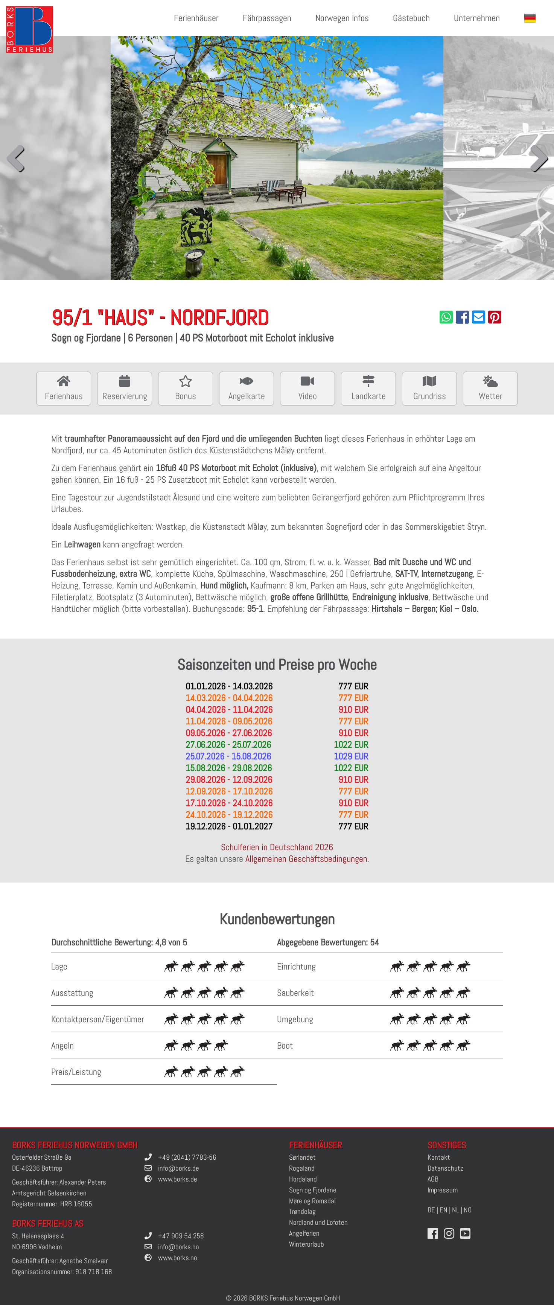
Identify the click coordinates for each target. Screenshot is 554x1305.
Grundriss (429, 388)
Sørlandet (302, 1157)
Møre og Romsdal (312, 1201)
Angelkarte (246, 388)
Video (307, 388)
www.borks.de (177, 1179)
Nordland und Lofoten (318, 1222)
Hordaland (303, 1179)
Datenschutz (445, 1168)
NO (468, 1210)
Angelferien (304, 1233)
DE (431, 1210)
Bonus (185, 388)
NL (455, 1210)
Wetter (490, 388)
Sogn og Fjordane (312, 1190)
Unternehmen (477, 18)
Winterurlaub (306, 1244)
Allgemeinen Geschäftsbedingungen (306, 858)
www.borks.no (177, 1257)
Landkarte (368, 388)
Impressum (443, 1190)
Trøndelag (302, 1211)
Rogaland (302, 1168)
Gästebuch (411, 18)
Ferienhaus (64, 388)
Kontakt (439, 1157)
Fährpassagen (267, 18)
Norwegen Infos (342, 18)
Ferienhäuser (196, 18)
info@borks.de (178, 1168)
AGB (433, 1179)
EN (443, 1210)
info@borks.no (178, 1247)
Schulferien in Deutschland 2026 (277, 847)
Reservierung (124, 388)
